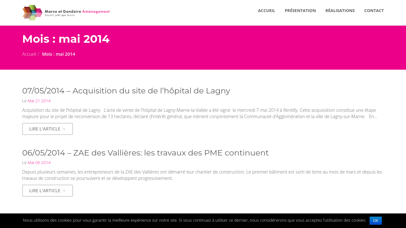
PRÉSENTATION (300, 10)
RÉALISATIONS (340, 10)
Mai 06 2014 (39, 162)
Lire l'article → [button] (47, 129)
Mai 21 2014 (39, 101)
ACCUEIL (266, 10)
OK (375, 220)
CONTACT (374, 10)
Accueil (29, 54)
